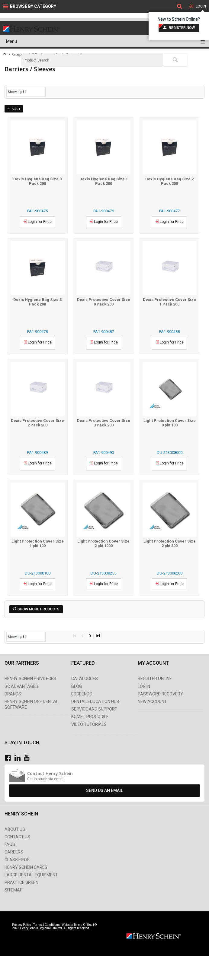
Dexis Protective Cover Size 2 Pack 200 (37, 422)
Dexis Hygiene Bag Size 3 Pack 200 (37, 301)
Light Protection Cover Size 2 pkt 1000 (103, 543)
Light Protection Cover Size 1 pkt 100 (37, 543)
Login (200, 6)
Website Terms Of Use (77, 924)
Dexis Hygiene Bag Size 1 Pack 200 (103, 181)
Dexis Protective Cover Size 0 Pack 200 (103, 301)
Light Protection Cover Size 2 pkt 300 (169, 543)
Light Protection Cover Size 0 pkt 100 (169, 422)
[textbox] (92, 60)
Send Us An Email (104, 790)
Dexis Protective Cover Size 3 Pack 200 (103, 422)
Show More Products (38, 609)
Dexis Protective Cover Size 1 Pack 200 (169, 301)
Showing (17, 92)
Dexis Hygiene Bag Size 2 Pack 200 (169, 181)
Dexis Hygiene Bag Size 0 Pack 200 (37, 181)
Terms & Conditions (46, 924)
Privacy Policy (22, 924)
